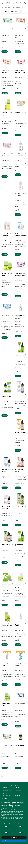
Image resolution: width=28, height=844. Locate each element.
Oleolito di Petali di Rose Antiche (6, 507)
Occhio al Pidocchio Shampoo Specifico (6, 395)
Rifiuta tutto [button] (8, 841)
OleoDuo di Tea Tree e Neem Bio (7, 470)
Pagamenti (17, 795)
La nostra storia (7, 790)
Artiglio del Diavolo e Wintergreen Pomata (20, 71)
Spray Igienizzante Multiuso (19, 624)
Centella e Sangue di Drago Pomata (6, 154)
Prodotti (8, 7)
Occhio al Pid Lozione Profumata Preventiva (20, 355)
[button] (12, 29)
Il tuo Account (18, 790)
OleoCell (17, 395)
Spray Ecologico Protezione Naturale (6, 624)
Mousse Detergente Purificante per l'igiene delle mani (20, 316)
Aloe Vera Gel (4, 29)
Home (2, 8)
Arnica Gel (17, 29)
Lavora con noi (6, 795)
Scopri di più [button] (14, 837)
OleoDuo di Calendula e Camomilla (20, 433)
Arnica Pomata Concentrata (5, 71)
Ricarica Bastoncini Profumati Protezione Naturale (20, 585)
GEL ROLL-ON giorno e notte (7, 274)
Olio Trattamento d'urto (19, 545)
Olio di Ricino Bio (5, 544)
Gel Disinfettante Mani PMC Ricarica (7, 234)
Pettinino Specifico (6, 584)
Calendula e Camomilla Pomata (20, 113)
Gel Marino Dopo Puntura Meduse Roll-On (20, 235)
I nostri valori (6, 792)
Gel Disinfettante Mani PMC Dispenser (20, 154)
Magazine (5, 793)
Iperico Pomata (5, 315)
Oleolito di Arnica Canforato (19, 470)
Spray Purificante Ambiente (19, 664)
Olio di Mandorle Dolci (20, 507)
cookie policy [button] (4, 808)
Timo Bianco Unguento (20, 745)
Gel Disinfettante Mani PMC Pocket (20, 194)
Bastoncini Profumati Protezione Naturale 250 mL (6, 114)
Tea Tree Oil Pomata (20, 703)
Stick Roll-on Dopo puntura (6, 704)
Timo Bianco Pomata (6, 745)
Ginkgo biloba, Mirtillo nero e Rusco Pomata (20, 274)
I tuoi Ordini (17, 792)
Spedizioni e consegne (20, 793)
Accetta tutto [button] (20, 841)
